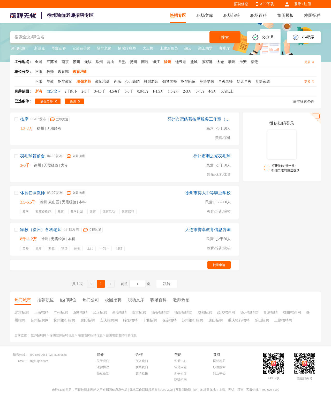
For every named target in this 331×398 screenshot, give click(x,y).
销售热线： (20, 355)
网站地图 (219, 361)
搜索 (225, 37)
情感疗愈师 (127, 48)
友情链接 (142, 373)
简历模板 (285, 15)
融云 (188, 48)
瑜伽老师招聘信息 (90, 335)
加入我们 (142, 361)
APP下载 (267, 4)
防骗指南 (180, 379)
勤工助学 (205, 48)
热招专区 (178, 15)
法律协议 (103, 367)
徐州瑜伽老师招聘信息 (121, 335)
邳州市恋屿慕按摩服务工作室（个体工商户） (199, 119)
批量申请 (219, 265)
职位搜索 (219, 367)
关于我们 (103, 361)
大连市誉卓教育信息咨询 (208, 229)
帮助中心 (180, 361)
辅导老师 (104, 48)
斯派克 (39, 48)
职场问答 (231, 15)
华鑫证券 (58, 48)
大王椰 (147, 48)
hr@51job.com (38, 361)
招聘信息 (241, 4)
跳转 (166, 284)
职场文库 (205, 15)
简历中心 (219, 373)
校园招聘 (312, 15)
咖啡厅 (224, 48)
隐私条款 (103, 373)
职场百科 (258, 15)
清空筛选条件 (303, 101)
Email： (23, 361)
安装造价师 (81, 48)
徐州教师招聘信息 (62, 335)
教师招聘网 (38, 335)
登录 (297, 4)
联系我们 (142, 367)
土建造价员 (169, 48)
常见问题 (180, 367)
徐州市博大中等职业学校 (208, 193)
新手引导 (180, 373)
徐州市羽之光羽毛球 (212, 156)
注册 (307, 4)
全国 (38, 62)
